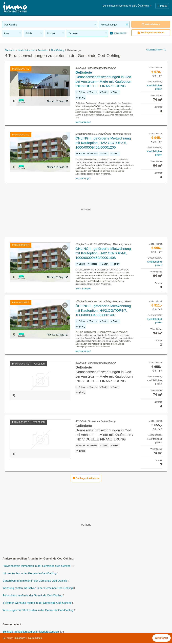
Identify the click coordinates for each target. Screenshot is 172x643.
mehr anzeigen (83, 122)
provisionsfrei (119, 33)
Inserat (162, 6)
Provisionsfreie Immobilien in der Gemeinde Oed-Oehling (37, 566)
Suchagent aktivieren (150, 32)
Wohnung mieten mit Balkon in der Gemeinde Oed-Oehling (38, 588)
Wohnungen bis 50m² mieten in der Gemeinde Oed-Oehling (38, 610)
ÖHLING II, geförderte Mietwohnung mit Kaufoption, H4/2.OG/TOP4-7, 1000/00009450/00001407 (103, 310)
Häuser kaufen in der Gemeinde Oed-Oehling (30, 573)
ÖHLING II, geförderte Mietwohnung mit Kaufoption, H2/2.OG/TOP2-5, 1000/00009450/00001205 (103, 142)
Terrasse (88, 33)
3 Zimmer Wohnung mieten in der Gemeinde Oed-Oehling (37, 602)
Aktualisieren (151, 24)
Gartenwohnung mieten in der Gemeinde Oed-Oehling (35, 580)
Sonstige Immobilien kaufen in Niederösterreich (31, 631)
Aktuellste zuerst (155, 49)
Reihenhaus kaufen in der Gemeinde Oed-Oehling (32, 595)
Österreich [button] (145, 5)
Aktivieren (161, 637)
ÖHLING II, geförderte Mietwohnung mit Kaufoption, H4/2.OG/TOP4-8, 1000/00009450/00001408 (103, 253)
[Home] (15, 7)
